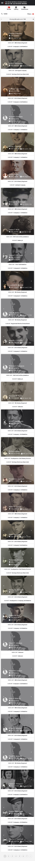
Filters (30, 14)
